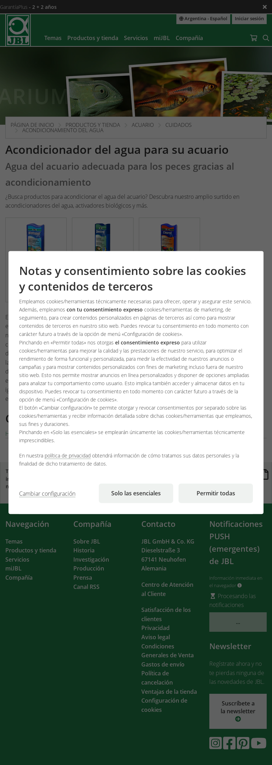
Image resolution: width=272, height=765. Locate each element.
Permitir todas (216, 493)
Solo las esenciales (136, 493)
